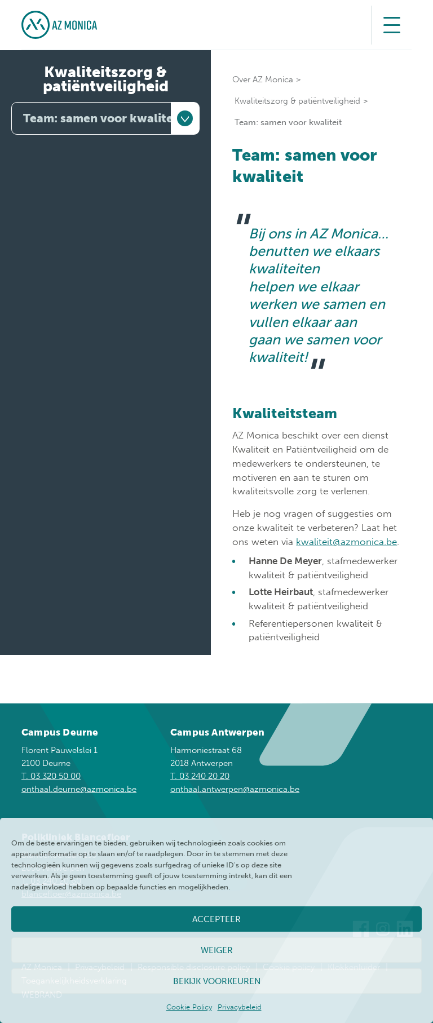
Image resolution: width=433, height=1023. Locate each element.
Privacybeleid (240, 1007)
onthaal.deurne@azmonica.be (78, 789)
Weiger (217, 950)
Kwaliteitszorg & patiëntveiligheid (106, 79)
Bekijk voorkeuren (216, 981)
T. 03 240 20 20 (199, 776)
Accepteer (216, 919)
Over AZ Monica (262, 79)
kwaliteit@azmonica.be (346, 541)
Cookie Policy (189, 1007)
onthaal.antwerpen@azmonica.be (234, 789)
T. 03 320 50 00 (51, 776)
